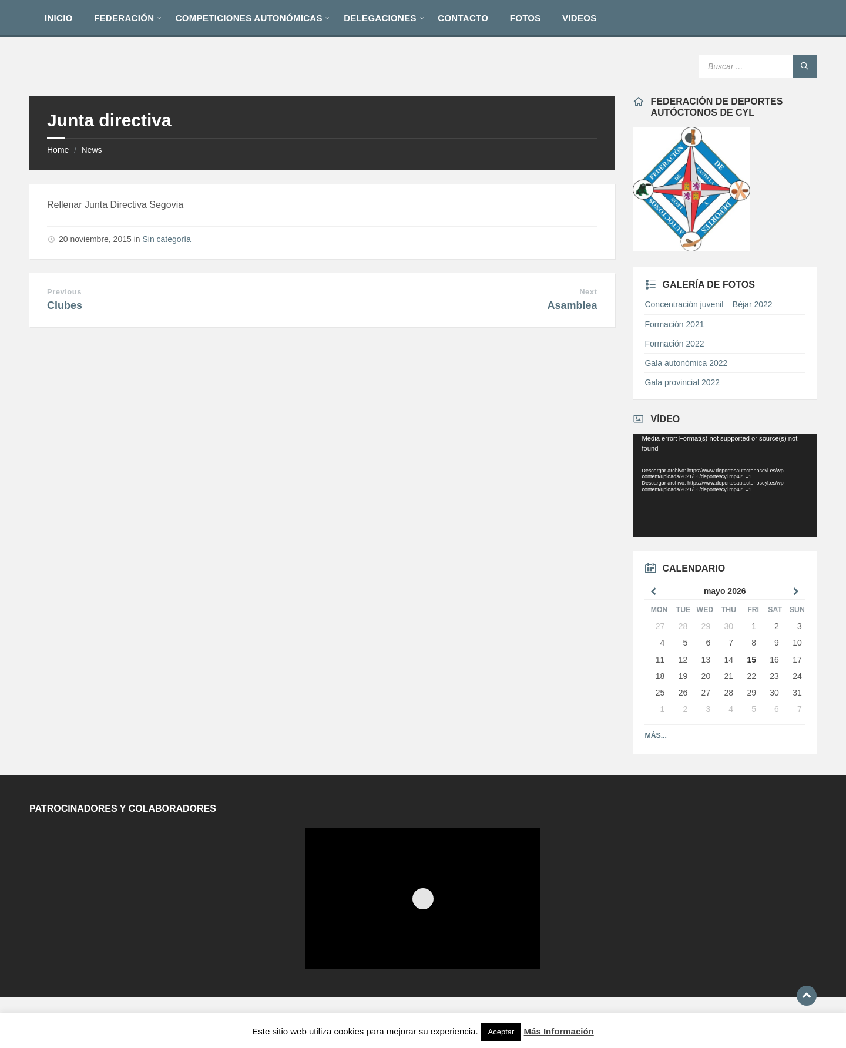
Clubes (64, 305)
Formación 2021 (674, 324)
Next (588, 291)
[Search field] (758, 66)
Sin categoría (166, 239)
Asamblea (572, 305)
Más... (655, 735)
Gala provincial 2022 (682, 382)
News (91, 149)
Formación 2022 (674, 343)
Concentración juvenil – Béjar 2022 (708, 304)
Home (58, 149)
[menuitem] (58, 17)
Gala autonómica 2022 (685, 363)
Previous (64, 291)
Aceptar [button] (501, 1031)
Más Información (559, 1031)
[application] (724, 485)
